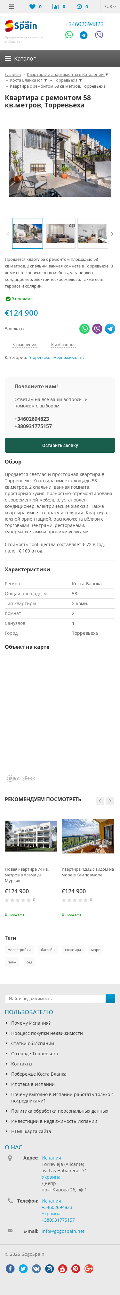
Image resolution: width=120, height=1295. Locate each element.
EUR (110, 6)
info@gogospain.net (63, 1231)
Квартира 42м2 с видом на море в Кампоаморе (88, 872)
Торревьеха (40, 357)
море (95, 949)
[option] (27, 233)
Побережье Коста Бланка (39, 1074)
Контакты (21, 1064)
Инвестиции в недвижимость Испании (54, 1121)
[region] (60, 720)
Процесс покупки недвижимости (47, 1033)
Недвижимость (68, 357)
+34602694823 (84, 24)
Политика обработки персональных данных (59, 1111)
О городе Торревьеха (34, 1053)
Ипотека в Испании (33, 1084)
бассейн (48, 949)
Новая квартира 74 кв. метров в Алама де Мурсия (27, 874)
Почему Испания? (31, 1023)
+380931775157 (33, 426)
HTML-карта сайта (31, 1131)
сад (29, 962)
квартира (73, 949)
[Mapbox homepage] (21, 778)
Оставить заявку (60, 445)
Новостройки (19, 949)
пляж (12, 962)
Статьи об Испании (32, 1043)
